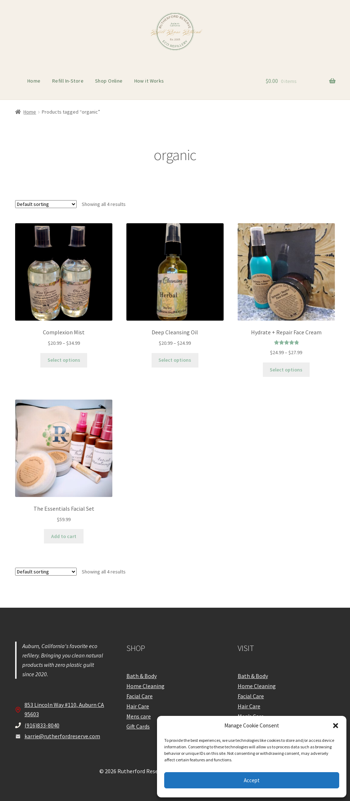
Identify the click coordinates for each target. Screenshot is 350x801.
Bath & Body (141, 675)
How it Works (149, 81)
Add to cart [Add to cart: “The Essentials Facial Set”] (63, 536)
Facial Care (139, 696)
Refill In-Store (68, 81)
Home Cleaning (145, 686)
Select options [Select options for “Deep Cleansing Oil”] (174, 360)
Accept (252, 780)
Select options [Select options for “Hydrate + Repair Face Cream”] (286, 369)
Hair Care (137, 706)
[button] (335, 725)
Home (34, 81)
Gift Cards (138, 726)
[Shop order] (46, 204)
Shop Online (109, 81)
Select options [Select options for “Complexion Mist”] (64, 360)
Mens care (138, 716)
